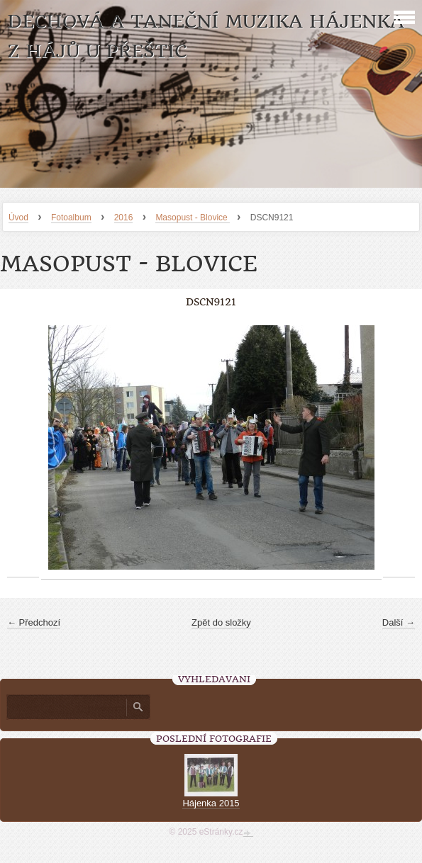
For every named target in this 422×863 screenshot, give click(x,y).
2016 (123, 217)
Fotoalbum (71, 217)
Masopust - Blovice (192, 217)
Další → (398, 622)
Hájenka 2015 (210, 803)
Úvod (18, 217)
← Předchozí (33, 622)
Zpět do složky (221, 622)
